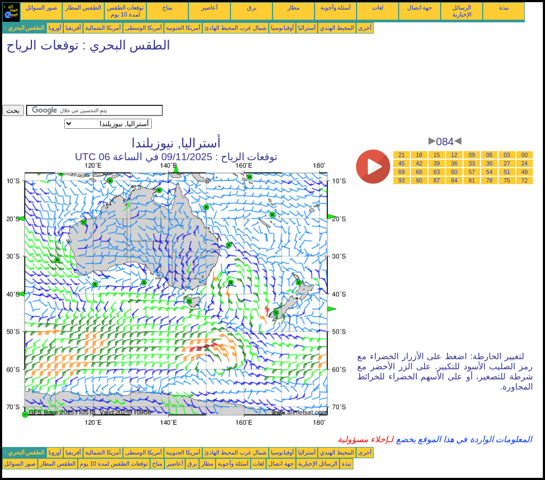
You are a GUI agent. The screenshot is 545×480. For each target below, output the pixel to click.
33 (472, 163)
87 (437, 180)
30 (489, 163)
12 (454, 155)
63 (437, 172)
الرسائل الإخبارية (462, 11)
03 (507, 155)
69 (402, 172)
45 (402, 163)
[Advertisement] (196, 81)
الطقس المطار (83, 7)
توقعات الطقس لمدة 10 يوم (125, 11)
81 (472, 180)
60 (454, 172)
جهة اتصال (420, 7)
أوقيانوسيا (282, 27)
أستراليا (307, 27)
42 (419, 163)
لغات (377, 7)
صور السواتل (41, 7)
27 (507, 163)
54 (489, 172)
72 (525, 180)
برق (252, 7)
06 (489, 155)
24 (525, 163)
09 (472, 155)
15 (437, 155)
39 (437, 163)
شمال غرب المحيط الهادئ (235, 27)
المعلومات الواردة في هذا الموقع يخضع (462, 439)
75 (507, 180)
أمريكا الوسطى (143, 27)
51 (507, 172)
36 (454, 163)
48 (525, 172)
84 (454, 180)
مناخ (167, 7)
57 (472, 172)
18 (419, 155)
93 (402, 180)
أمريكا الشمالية (103, 27)
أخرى (364, 27)
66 (419, 172)
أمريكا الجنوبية (183, 27)
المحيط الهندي (337, 27)
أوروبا (54, 27)
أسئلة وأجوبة (335, 7)
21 (402, 155)
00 (525, 155)
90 (419, 180)
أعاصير (209, 7)
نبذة (504, 7)
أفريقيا (73, 27)
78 (489, 180)
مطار (293, 7)
